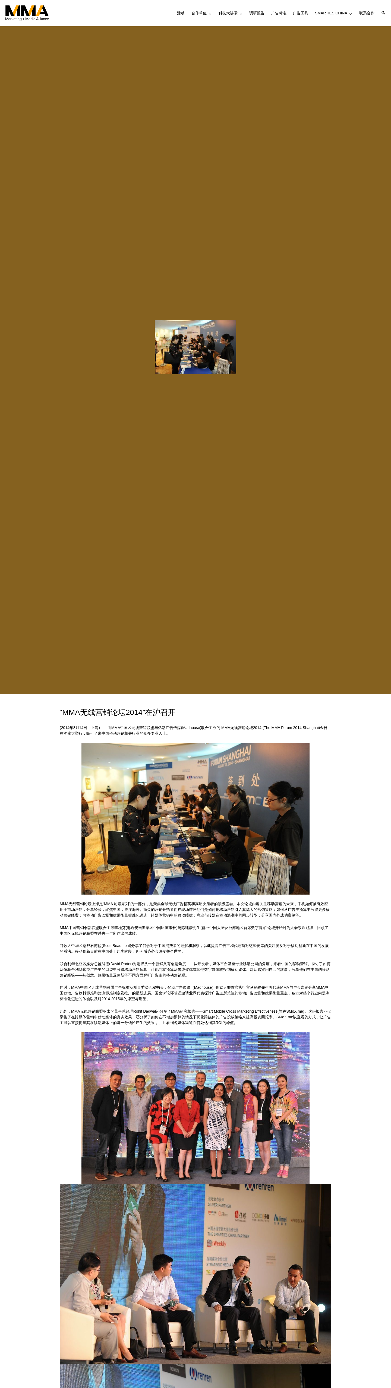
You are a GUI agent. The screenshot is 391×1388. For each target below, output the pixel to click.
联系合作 (366, 13)
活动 (181, 13)
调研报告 (256, 13)
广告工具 (300, 13)
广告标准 (278, 13)
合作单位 (199, 13)
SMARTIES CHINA (331, 13)
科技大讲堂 (228, 13)
